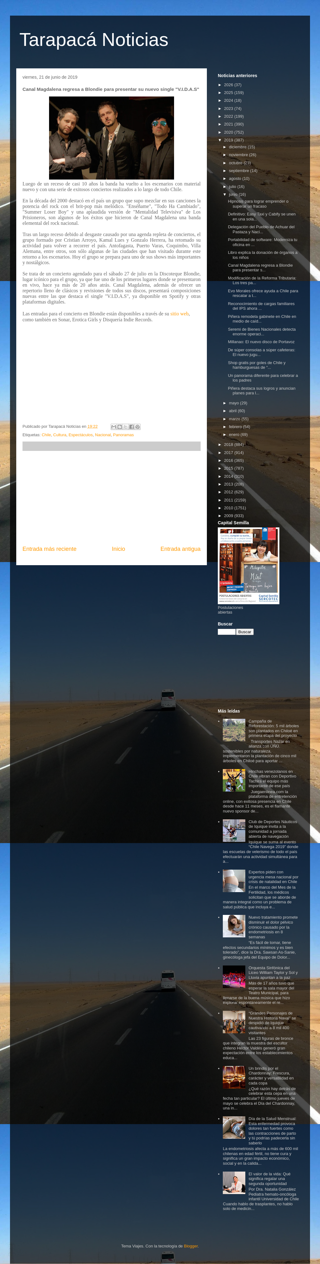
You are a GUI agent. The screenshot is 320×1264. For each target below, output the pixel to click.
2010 (229, 508)
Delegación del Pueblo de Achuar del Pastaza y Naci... (261, 229)
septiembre (239, 170)
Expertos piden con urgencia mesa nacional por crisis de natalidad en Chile (273, 877)
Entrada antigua (181, 549)
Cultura (59, 434)
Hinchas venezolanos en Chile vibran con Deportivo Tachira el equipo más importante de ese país (272, 778)
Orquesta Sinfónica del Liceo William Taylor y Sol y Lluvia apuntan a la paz (273, 972)
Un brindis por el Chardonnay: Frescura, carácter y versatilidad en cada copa (271, 1075)
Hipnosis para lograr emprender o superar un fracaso (258, 204)
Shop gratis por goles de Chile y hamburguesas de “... (256, 365)
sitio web (179, 313)
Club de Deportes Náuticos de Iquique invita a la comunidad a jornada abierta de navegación (272, 829)
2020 (229, 132)
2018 (229, 444)
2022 (229, 116)
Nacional (103, 434)
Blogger (191, 1246)
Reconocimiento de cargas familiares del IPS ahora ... (261, 306)
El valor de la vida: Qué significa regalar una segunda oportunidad (269, 1179)
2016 (229, 460)
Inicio (118, 549)
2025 (229, 92)
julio (233, 186)
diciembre (238, 147)
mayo (234, 403)
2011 (229, 500)
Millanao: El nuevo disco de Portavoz (261, 341)
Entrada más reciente (49, 549)
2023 (229, 108)
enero (235, 434)
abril (233, 410)
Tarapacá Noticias (93, 39)
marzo (235, 419)
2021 (229, 124)
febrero (236, 426)
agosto (235, 178)
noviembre (239, 154)
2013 (229, 484)
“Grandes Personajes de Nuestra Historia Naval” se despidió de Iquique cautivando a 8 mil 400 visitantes (272, 1023)
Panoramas (123, 434)
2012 (229, 492)
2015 (229, 468)
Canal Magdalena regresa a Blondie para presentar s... (260, 268)
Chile (46, 434)
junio (234, 194)
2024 (229, 100)
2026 (229, 84)
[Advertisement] (111, 498)
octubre (236, 162)
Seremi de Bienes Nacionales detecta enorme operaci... (262, 332)
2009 (229, 515)
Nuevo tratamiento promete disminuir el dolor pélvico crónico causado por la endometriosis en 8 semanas (273, 927)
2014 (229, 476)
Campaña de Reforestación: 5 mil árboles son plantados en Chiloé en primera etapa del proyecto (273, 728)
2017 (229, 452)
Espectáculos (80, 434)
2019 (229, 140)
